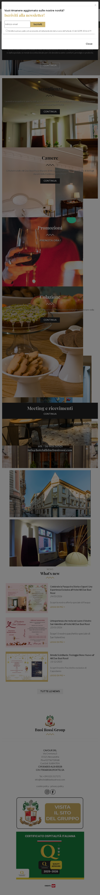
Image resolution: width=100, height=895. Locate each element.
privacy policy (21, 31)
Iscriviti (38, 24)
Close (89, 44)
